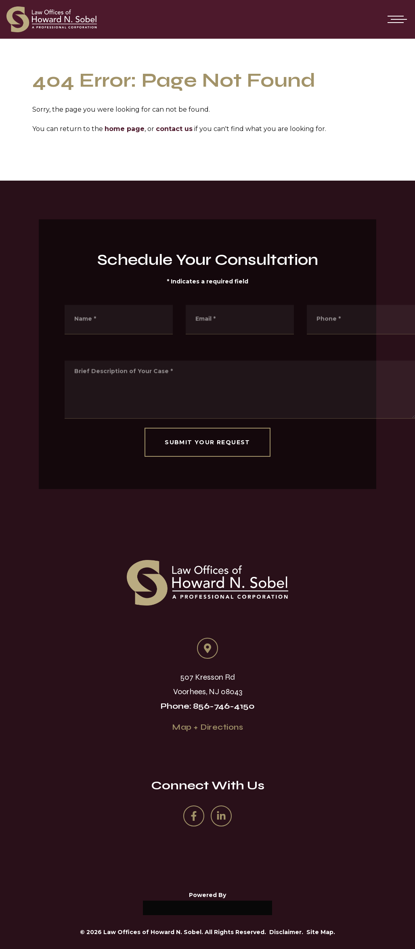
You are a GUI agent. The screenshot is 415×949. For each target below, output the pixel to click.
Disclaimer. (286, 932)
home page (125, 129)
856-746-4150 (224, 706)
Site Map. (320, 932)
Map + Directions (207, 727)
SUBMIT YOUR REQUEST (207, 442)
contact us (174, 129)
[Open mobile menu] (395, 19)
